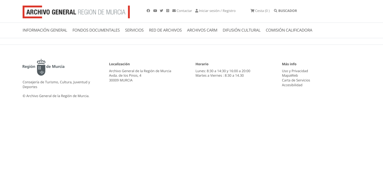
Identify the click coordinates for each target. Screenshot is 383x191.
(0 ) (260, 10)
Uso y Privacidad (295, 70)
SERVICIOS (134, 30)
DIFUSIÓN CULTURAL (241, 30)
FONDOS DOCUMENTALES (96, 30)
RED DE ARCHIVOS (165, 30)
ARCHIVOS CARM (202, 30)
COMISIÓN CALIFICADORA (289, 30)
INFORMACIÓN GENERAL (45, 30)
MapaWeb (290, 75)
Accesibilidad (292, 85)
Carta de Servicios (296, 80)
